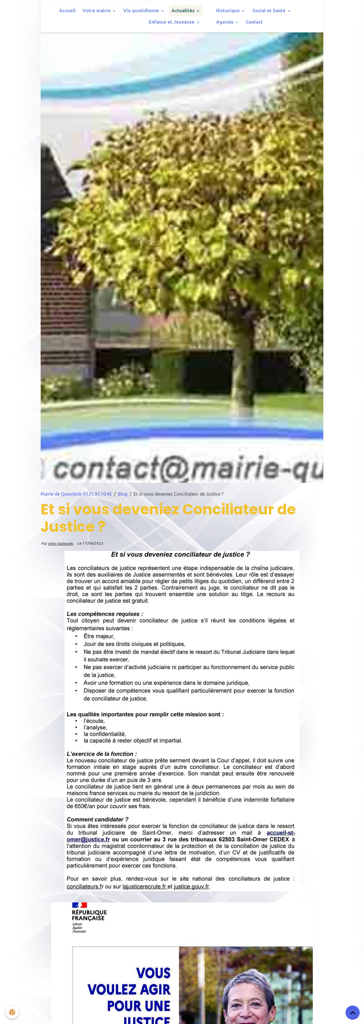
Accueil (67, 10)
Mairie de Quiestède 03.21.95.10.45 (76, 493)
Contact (254, 21)
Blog (122, 493)
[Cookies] (12, 1012)
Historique (228, 10)
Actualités (183, 10)
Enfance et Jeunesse (172, 21)
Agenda (225, 21)
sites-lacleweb (60, 543)
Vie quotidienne (141, 10)
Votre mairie (97, 10)
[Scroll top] (353, 1012)
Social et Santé (269, 10)
